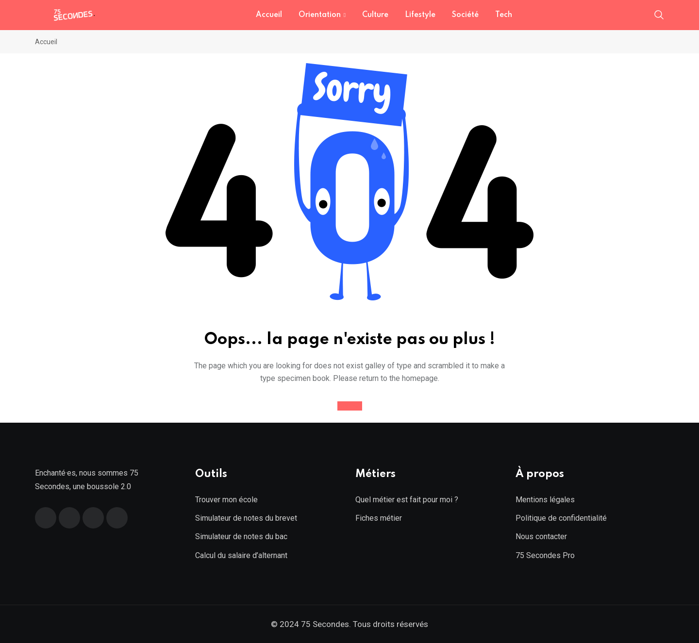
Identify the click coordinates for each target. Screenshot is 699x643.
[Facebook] (45, 517)
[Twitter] (69, 517)
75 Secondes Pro (545, 555)
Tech (503, 15)
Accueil (269, 15)
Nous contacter (541, 536)
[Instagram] (117, 517)
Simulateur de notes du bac (241, 536)
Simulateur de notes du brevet (246, 518)
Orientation (320, 15)
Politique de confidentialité (561, 518)
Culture (375, 15)
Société (465, 15)
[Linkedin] (93, 517)
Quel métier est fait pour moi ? (406, 499)
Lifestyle (420, 15)
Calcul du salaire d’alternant (241, 555)
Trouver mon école (226, 499)
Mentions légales (545, 499)
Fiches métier (378, 518)
